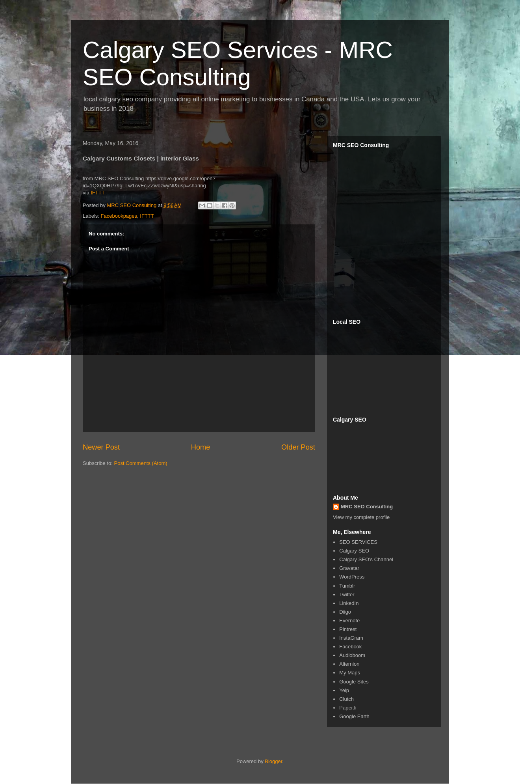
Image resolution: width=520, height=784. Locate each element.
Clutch (346, 699)
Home (200, 447)
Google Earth (354, 716)
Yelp (344, 690)
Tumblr (347, 586)
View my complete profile (361, 517)
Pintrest (348, 629)
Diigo (345, 612)
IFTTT (97, 193)
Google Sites (353, 682)
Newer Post (101, 447)
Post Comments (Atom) (140, 463)
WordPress (351, 577)
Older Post (298, 447)
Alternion (349, 664)
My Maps (349, 673)
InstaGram (351, 638)
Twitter (346, 594)
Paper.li (347, 708)
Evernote (349, 620)
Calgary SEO (354, 551)
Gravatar (349, 568)
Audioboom (352, 655)
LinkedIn (348, 603)
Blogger (273, 761)
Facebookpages (119, 216)
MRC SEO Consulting (367, 507)
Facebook (350, 647)
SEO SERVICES (358, 542)
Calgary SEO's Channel (366, 559)
